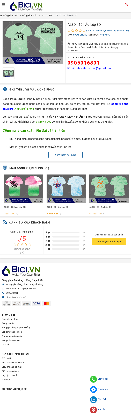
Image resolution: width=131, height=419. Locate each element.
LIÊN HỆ (5, 344)
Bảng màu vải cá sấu (12, 336)
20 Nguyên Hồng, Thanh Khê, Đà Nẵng (24, 284)
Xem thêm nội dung (65, 154)
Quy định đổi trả (9, 375)
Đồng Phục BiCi (10, 15)
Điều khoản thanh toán (13, 362)
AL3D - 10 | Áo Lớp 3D (66, 15)
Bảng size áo (8, 323)
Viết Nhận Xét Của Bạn (109, 241)
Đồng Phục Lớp (29, 15)
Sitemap (6, 379)
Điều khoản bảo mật (11, 367)
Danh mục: (94, 34)
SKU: (70, 34)
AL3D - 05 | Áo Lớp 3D (57, 207)
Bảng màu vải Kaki (11, 340)
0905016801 (84, 63)
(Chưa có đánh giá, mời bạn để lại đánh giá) (107, 30)
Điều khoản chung (10, 371)
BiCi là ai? (6, 358)
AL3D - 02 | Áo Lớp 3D (100, 207)
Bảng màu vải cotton (12, 332)
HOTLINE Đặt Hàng (81, 57)
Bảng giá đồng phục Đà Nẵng (16, 327)
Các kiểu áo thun (10, 319)
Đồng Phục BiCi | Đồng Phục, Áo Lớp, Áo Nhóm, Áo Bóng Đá (29, 6)
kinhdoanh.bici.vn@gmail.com (90, 68)
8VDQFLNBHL (80, 34)
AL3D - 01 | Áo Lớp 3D (14, 207)
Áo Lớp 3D (46, 15)
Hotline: (127, 4)
